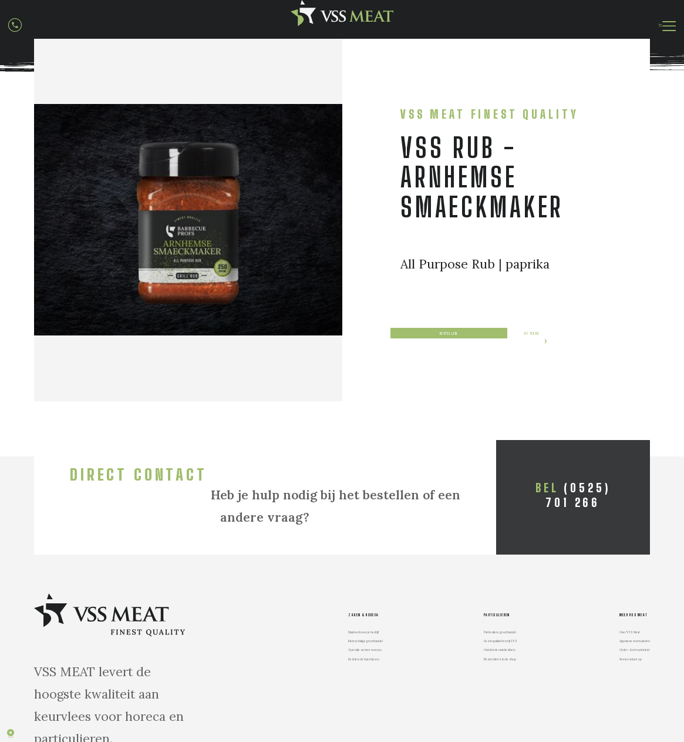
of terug (443, 394)
